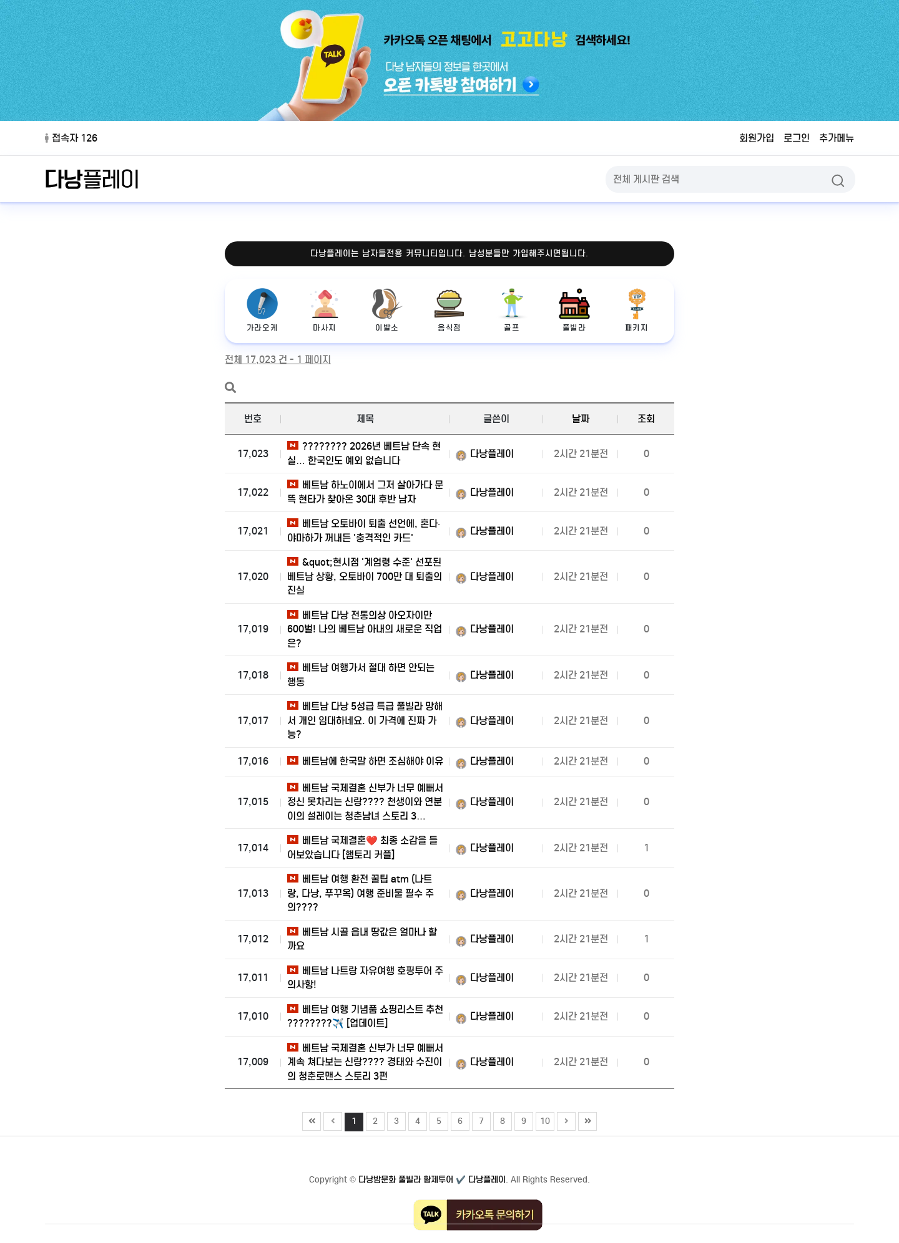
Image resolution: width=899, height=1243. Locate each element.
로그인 (797, 138)
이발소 (387, 310)
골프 (512, 310)
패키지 (637, 310)
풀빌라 (574, 310)
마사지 (324, 310)
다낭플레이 (485, 454)
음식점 (449, 310)
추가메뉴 (836, 138)
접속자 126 (71, 138)
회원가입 (756, 138)
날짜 (580, 419)
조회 (646, 419)
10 (543, 1119)
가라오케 (262, 310)
